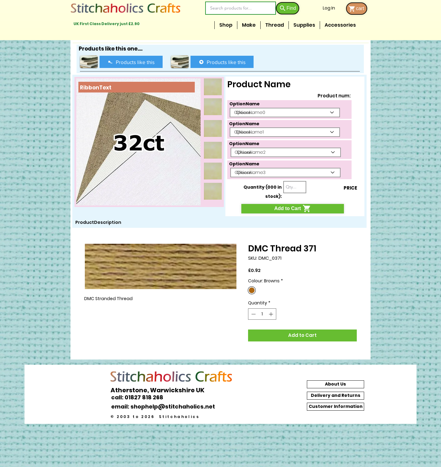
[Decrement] (253, 314)
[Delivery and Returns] (335, 396)
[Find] (287, 8)
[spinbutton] (262, 314)
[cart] (356, 8)
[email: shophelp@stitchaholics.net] (164, 407)
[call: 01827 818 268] (140, 397)
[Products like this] (131, 62)
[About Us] (335, 384)
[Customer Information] (335, 407)
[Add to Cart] (292, 208)
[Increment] (271, 314)
